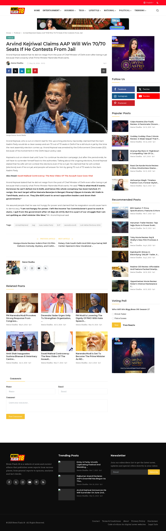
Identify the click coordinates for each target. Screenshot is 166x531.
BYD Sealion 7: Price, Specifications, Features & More (145, 209)
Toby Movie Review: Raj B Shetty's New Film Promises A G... (144, 240)
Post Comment (15, 416)
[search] (157, 10)
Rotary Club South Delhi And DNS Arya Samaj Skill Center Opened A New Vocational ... (82, 244)
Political (17, 33)
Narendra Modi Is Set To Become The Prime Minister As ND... (90, 356)
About (126, 521)
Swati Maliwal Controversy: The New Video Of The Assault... (55, 356)
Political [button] (125, 10)
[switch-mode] (158, 3)
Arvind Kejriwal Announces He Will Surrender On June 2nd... (91, 491)
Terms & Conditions (111, 521)
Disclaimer (153, 521)
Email (61, 386)
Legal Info (153, 524)
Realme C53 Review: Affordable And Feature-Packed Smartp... (144, 268)
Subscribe (154, 472)
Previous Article (46, 239)
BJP (58, 225)
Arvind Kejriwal (21, 225)
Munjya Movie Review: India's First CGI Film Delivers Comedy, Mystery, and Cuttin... (34, 244)
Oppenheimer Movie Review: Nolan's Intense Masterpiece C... (143, 284)
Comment (10, 397)
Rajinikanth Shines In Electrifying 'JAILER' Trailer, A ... (144, 253)
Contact (96, 521)
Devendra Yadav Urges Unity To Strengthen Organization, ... (56, 318)
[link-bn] (83, 24)
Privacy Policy (138, 521)
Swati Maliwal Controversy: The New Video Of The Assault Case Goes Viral (55, 176)
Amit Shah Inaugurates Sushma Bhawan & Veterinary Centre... (21, 356)
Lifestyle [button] (95, 10)
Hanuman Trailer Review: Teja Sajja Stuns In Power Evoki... (144, 224)
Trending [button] (140, 10)
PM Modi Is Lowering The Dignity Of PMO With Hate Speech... (89, 318)
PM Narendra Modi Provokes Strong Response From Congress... (21, 318)
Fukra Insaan (120, 318)
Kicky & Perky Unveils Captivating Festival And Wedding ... (88, 464)
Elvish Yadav (120, 314)
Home (37, 10)
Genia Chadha (28, 262)
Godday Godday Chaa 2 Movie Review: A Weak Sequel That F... (144, 137)
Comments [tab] (15, 378)
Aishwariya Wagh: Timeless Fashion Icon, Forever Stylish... (144, 181)
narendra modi (70, 225)
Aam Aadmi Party (46, 225)
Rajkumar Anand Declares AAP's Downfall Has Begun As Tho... (91, 478)
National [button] (110, 10)
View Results (129, 325)
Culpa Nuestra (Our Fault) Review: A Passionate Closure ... (144, 123)
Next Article (65, 239)
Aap (33, 225)
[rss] (43, 482)
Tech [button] (82, 10)
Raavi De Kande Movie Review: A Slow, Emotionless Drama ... (144, 166)
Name (8, 386)
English (148, 2)
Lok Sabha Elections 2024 (90, 225)
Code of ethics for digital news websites (127, 524)
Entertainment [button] (52, 10)
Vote (116, 325)
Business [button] (70, 10)
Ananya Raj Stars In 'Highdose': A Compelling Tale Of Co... (144, 152)
